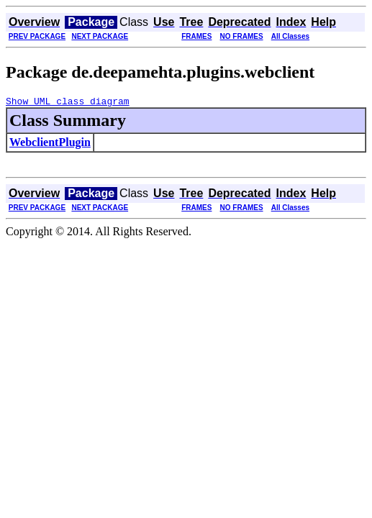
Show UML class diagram (68, 102)
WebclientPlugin (50, 144)
